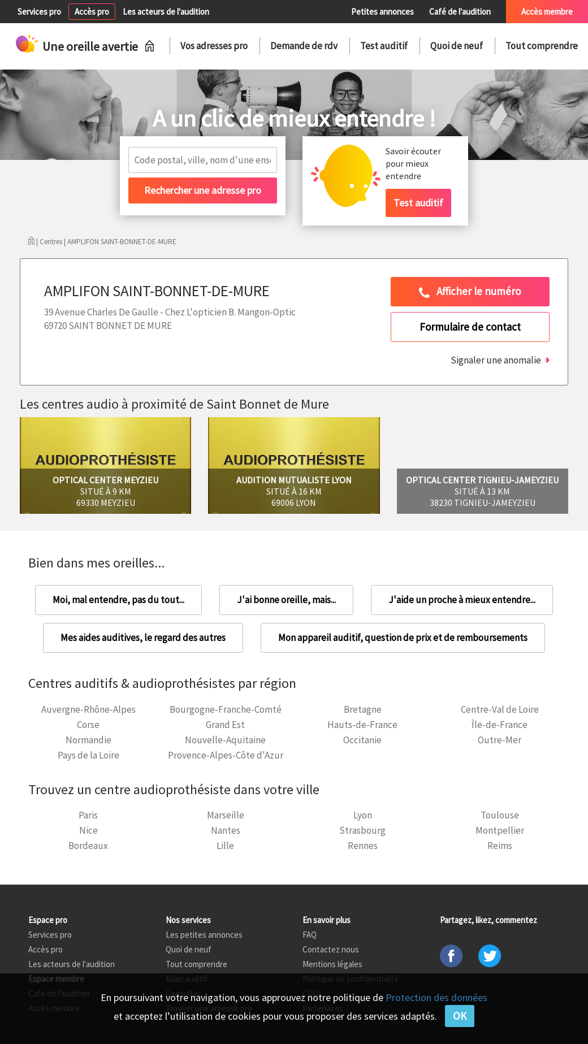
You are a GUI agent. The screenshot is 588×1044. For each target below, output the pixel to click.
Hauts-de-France (362, 724)
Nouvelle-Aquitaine (225, 740)
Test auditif (384, 46)
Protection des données (436, 997)
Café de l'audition (460, 11)
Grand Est (225, 724)
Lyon (362, 815)
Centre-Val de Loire (500, 709)
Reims (499, 845)
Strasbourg (362, 830)
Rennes (363, 845)
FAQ (309, 934)
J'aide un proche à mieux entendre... (461, 600)
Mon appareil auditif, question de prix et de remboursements (403, 637)
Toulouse (500, 815)
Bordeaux (88, 845)
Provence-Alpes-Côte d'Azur (225, 755)
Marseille (225, 815)
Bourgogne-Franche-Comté (226, 709)
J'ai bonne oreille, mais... (286, 600)
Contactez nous (330, 949)
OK (459, 1016)
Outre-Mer (499, 740)
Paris (88, 815)
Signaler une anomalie (496, 360)
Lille (225, 845)
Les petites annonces (204, 934)
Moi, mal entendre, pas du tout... (118, 600)
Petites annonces (382, 11)
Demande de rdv (304, 46)
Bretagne (363, 709)
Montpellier (499, 830)
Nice (88, 830)
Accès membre (547, 11)
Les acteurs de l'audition (166, 11)
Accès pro (92, 11)
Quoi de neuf (456, 46)
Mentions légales (332, 964)
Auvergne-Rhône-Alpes (88, 709)
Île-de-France (500, 724)
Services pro (39, 11)
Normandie (88, 740)
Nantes (225, 830)
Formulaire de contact (470, 326)
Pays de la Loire (88, 755)
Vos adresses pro (214, 46)
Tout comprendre (541, 46)
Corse (88, 724)
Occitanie (362, 740)
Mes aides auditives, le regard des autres (143, 637)
